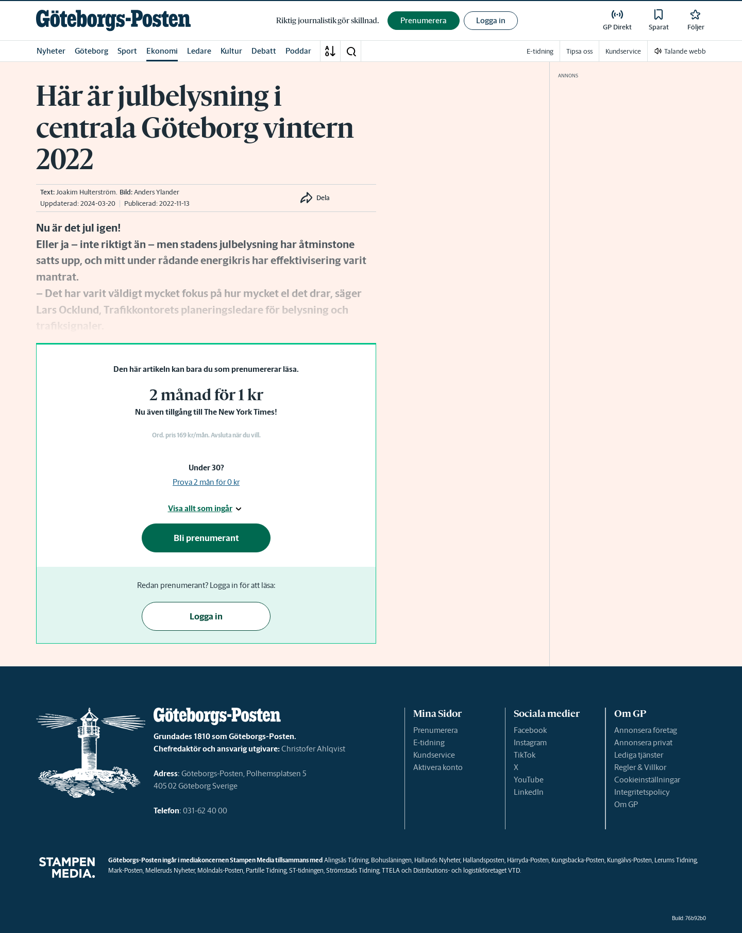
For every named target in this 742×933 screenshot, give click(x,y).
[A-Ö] (330, 51)
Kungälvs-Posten (629, 860)
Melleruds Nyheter (170, 870)
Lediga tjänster (638, 755)
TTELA (391, 870)
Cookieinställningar (647, 779)
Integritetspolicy (642, 792)
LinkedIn (529, 792)
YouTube (529, 779)
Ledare (199, 51)
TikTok (524, 755)
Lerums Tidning (675, 860)
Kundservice (434, 755)
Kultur (231, 51)
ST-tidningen (306, 870)
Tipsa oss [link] (579, 51)
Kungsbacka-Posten (577, 860)
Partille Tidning (266, 870)
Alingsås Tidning (346, 860)
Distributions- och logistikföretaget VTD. (467, 870)
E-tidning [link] (540, 51)
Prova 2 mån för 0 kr (206, 482)
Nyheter (51, 51)
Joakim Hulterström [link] (86, 192)
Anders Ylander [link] (156, 192)
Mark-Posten (125, 870)
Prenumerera (435, 730)
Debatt (263, 51)
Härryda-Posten (528, 860)
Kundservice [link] (623, 51)
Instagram (530, 742)
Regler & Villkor (640, 767)
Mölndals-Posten (220, 870)
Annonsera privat (643, 742)
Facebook (530, 730)
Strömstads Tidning (352, 870)
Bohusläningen (391, 860)
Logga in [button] (490, 20)
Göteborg (91, 51)
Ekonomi (162, 51)
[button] (351, 51)
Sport (127, 51)
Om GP (626, 804)
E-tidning (429, 742)
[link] (113, 20)
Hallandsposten (483, 860)
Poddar (298, 51)
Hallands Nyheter (437, 860)
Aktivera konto (438, 767)
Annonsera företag (645, 730)
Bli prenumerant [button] (206, 538)
